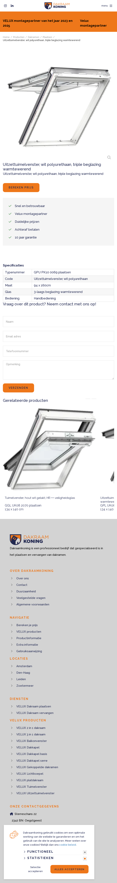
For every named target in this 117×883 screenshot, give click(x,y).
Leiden (21, 679)
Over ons (22, 578)
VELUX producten (28, 631)
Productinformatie (28, 638)
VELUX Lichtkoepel (29, 773)
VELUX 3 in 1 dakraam (30, 734)
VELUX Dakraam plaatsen (33, 706)
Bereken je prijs (27, 625)
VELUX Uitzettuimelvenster (35, 793)
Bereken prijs (21, 187)
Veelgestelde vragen (30, 598)
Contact (21, 585)
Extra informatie (27, 644)
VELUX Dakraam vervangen (34, 713)
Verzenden (18, 387)
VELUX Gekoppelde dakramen (37, 767)
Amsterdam (24, 666)
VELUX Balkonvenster (31, 741)
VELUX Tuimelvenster (31, 786)
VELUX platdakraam (29, 780)
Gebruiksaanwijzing (29, 651)
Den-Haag (23, 672)
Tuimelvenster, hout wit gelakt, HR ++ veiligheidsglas (40, 498)
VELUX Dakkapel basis (31, 754)
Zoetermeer (24, 685)
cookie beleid (67, 844)
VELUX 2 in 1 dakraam (30, 728)
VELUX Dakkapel (27, 747)
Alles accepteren (69, 869)
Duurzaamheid (26, 591)
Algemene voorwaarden (32, 604)
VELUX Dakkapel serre (32, 760)
